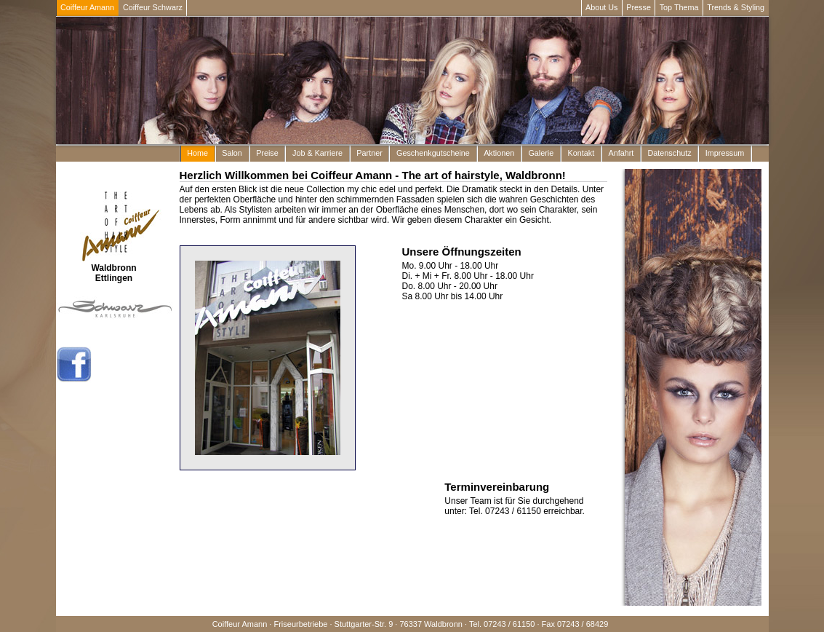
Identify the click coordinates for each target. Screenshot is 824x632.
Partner (369, 153)
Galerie (540, 153)
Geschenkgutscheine (433, 153)
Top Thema (679, 7)
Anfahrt (620, 153)
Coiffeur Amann (87, 7)
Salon (232, 153)
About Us (601, 7)
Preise (267, 153)
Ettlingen (113, 278)
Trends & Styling (735, 7)
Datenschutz (670, 153)
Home (197, 153)
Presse (638, 7)
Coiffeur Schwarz (153, 7)
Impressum (724, 153)
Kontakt (581, 153)
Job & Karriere (317, 153)
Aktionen (499, 153)
